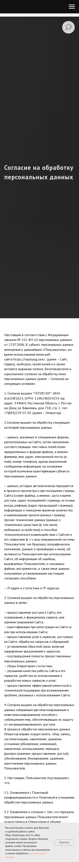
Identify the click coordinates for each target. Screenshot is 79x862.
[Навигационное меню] (72, 7)
